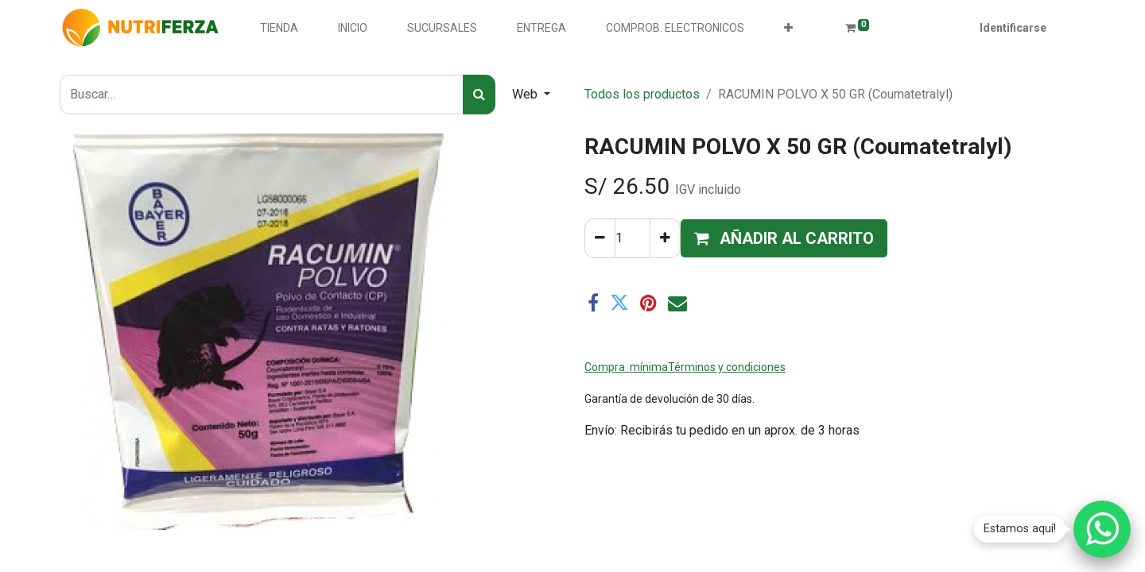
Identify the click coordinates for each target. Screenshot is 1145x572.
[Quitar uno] (599, 238)
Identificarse (1013, 27)
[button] (788, 28)
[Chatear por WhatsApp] (1102, 529)
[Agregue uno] (665, 238)
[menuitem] (279, 28)
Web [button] (526, 94)
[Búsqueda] (479, 94)
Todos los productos (642, 94)
